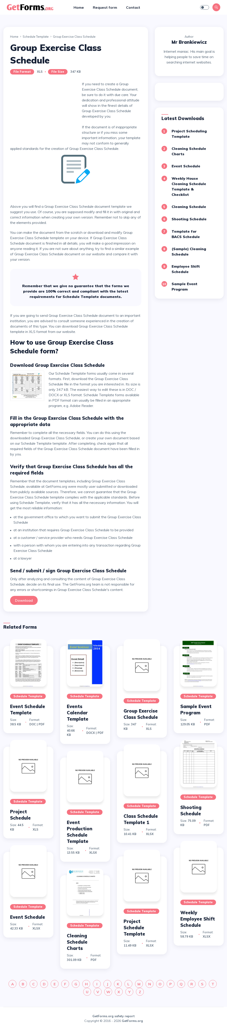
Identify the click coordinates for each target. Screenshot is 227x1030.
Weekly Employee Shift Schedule (197, 919)
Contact (133, 7)
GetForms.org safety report (113, 1016)
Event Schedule (186, 166)
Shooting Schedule (189, 219)
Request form (105, 7)
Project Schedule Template (134, 927)
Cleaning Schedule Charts (77, 942)
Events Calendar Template (77, 713)
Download (24, 600)
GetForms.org (132, 1021)
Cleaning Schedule (189, 206)
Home (79, 7)
